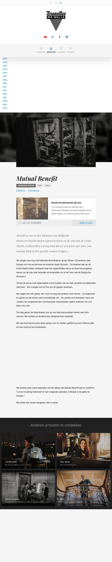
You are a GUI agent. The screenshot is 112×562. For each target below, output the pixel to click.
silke (4, 72)
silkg (4, 79)
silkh (4, 83)
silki (4, 87)
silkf (4, 76)
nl (61, 3)
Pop (40, 186)
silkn (4, 104)
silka (4, 58)
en (56, 3)
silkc (4, 65)
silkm (5, 101)
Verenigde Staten (26, 186)
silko (4, 108)
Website (20, 190)
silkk (4, 94)
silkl (4, 97)
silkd (4, 69)
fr (51, 3)
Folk (48, 186)
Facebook (33, 190)
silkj (4, 90)
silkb (4, 62)
